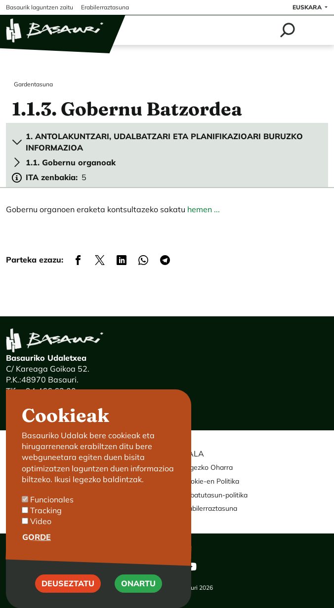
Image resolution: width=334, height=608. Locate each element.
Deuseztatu (68, 597)
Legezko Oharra (207, 467)
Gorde (36, 550)
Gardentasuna (33, 84)
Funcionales (52, 512)
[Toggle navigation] (315, 30)
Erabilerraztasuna (209, 508)
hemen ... (203, 209)
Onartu (138, 597)
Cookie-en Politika (210, 481)
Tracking (46, 524)
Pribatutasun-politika (215, 495)
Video (40, 534)
